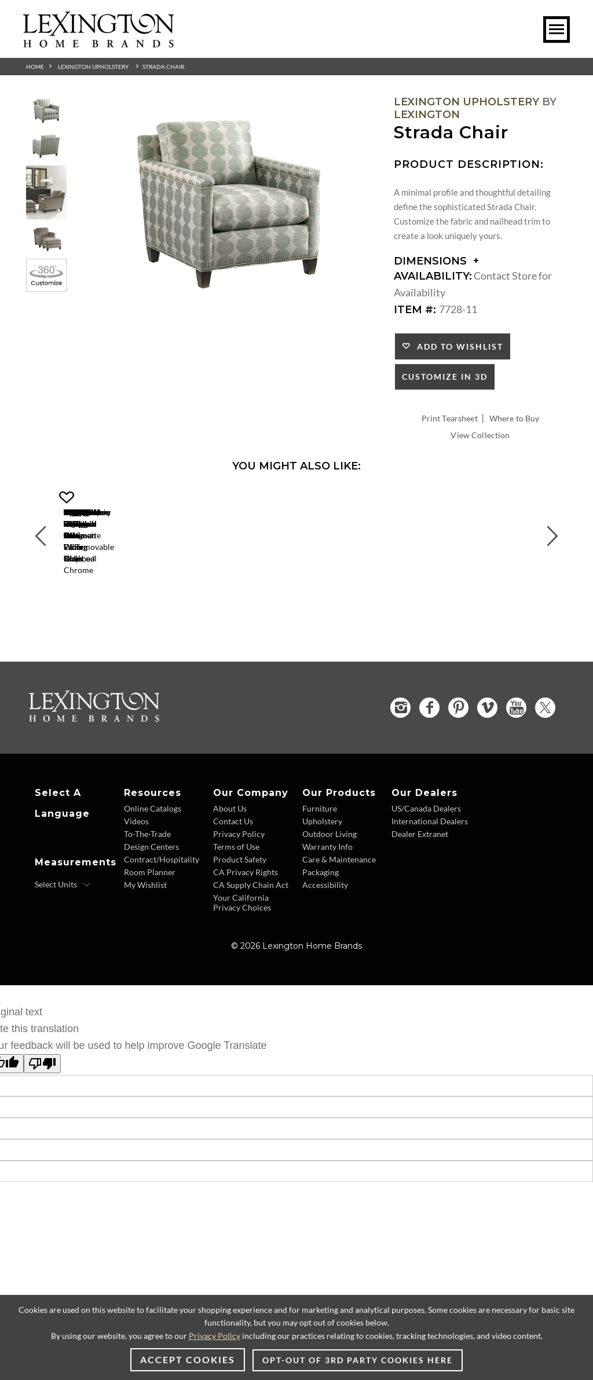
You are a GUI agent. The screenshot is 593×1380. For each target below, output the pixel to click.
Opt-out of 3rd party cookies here (357, 1360)
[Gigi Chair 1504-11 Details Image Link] (139, 598)
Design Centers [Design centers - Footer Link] (151, 892)
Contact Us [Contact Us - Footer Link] (233, 867)
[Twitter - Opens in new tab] (545, 753)
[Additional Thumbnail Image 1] (46, 111)
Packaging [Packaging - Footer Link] (320, 918)
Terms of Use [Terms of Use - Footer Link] (236, 892)
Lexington (427, 114)
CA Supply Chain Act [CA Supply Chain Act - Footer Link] (250, 930)
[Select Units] (63, 930)
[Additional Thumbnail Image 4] (46, 239)
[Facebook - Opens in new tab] (429, 754)
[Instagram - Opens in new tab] (400, 753)
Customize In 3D (445, 376)
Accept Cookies (187, 1359)
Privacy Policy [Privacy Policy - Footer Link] (239, 879)
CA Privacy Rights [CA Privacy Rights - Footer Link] (245, 918)
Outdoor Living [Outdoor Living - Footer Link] (329, 879)
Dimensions (436, 261)
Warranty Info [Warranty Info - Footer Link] (327, 892)
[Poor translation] (42, 1109)
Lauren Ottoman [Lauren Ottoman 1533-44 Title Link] (486, 613)
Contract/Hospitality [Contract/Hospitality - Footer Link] (161, 905)
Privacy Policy (214, 1336)
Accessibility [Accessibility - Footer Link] (325, 930)
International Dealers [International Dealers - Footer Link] (429, 867)
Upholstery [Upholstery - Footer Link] (322, 867)
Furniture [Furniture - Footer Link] (319, 854)
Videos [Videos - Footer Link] (136, 867)
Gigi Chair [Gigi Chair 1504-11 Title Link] (139, 613)
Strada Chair (163, 66)
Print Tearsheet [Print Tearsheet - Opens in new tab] (450, 418)
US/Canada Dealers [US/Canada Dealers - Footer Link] (426, 854)
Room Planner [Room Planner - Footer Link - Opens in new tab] (149, 918)
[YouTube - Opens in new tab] (516, 754)
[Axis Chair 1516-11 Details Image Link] (312, 598)
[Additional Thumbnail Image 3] (46, 192)
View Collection (480, 435)
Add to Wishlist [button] (457, 346)
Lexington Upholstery (93, 66)
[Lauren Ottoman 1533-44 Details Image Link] (486, 598)
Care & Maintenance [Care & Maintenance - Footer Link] (339, 905)
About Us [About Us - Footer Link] (230, 854)
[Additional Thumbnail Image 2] (46, 146)
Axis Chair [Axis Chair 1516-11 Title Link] (313, 613)
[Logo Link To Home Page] (98, 43)
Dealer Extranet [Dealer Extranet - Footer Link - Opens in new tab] (419, 879)
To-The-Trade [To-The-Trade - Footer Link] (147, 879)
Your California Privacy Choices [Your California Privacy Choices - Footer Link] (242, 948)
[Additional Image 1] (227, 204)
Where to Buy (514, 418)
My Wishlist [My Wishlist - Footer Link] (145, 930)
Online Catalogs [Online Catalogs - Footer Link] (152, 854)
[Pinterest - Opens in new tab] (458, 754)
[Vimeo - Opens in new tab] (487, 754)
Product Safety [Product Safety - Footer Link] (239, 905)
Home (35, 66)
